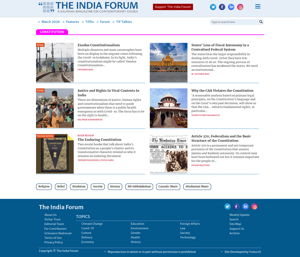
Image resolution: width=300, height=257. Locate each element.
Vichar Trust (52, 219)
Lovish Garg (107, 160)
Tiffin (88, 22)
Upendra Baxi (86, 69)
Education (137, 224)
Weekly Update (239, 215)
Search (234, 219)
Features (71, 22)
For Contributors (55, 229)
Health (135, 237)
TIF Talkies (122, 22)
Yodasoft (255, 252)
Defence (87, 237)
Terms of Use (53, 238)
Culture (86, 233)
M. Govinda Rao (200, 74)
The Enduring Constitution (99, 140)
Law (182, 228)
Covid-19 (87, 228)
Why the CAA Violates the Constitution (222, 91)
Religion (44, 186)
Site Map (235, 224)
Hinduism (78, 186)
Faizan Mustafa (200, 165)
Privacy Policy (53, 242)
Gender (136, 233)
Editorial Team (54, 224)
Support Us (236, 229)
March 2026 (49, 22)
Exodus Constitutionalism (99, 45)
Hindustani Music (197, 186)
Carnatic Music (168, 186)
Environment (140, 228)
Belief (61, 186)
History (115, 186)
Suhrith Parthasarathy (205, 115)
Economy (87, 242)
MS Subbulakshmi (139, 186)
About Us (50, 215)
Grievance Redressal (58, 233)
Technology (188, 237)
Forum (103, 22)
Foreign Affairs (190, 224)
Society (97, 186)
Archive (234, 233)
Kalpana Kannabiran (90, 119)
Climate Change (92, 224)
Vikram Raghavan (88, 160)
